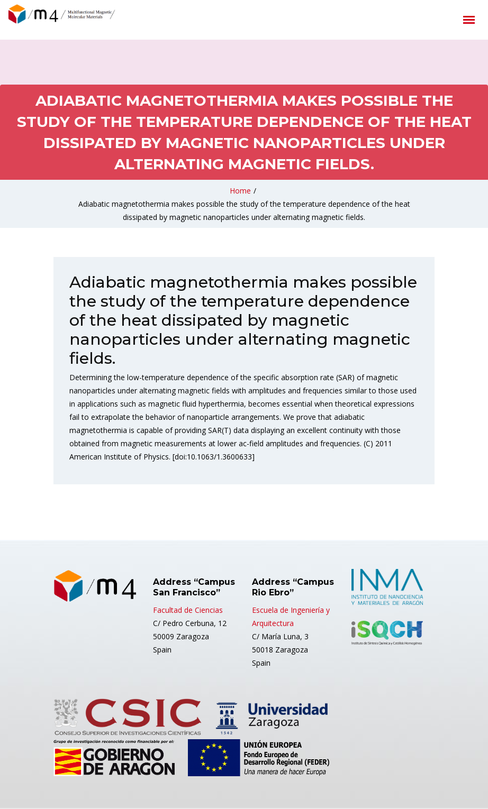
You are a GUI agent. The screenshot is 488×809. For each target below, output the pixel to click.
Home (240, 191)
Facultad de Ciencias (188, 610)
